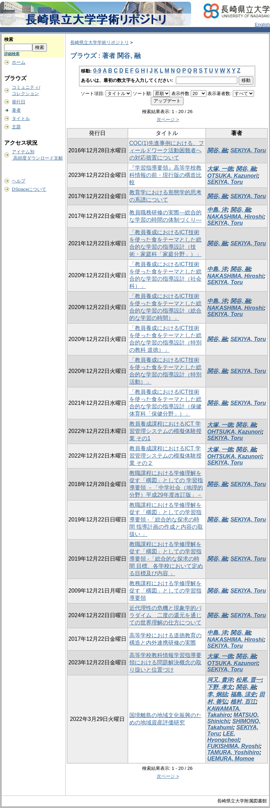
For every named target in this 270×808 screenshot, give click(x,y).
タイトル (21, 118)
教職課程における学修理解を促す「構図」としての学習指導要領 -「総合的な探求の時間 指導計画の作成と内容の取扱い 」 (166, 519)
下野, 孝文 (219, 687)
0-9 (97, 71)
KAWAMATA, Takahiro (223, 712)
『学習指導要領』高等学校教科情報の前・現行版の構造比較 (165, 175)
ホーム (18, 62)
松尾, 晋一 (248, 680)
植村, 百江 (243, 702)
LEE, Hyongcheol (223, 737)
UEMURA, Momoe (230, 759)
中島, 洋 (217, 210)
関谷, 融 (217, 150)
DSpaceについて (29, 189)
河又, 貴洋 (219, 680)
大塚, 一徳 (219, 169)
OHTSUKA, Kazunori (234, 432)
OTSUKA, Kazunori (232, 176)
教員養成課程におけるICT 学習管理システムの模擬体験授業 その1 (165, 431)
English (262, 24)
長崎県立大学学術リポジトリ (99, 42)
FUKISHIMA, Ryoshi (233, 746)
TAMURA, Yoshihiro (233, 752)
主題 (16, 126)
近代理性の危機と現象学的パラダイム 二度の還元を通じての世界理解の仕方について (165, 615)
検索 (8, 39)
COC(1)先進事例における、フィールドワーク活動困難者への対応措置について (166, 150)
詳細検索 (11, 54)
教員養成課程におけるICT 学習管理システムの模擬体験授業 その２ (165, 455)
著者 (16, 110)
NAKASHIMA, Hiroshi (235, 217)
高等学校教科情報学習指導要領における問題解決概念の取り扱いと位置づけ (165, 662)
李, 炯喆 (217, 694)
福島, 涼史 (243, 694)
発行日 (18, 101)
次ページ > (168, 119)
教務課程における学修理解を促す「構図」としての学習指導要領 (165, 590)
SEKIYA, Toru (248, 150)
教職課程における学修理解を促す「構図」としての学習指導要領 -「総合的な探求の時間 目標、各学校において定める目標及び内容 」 (166, 558)
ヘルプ (18, 181)
